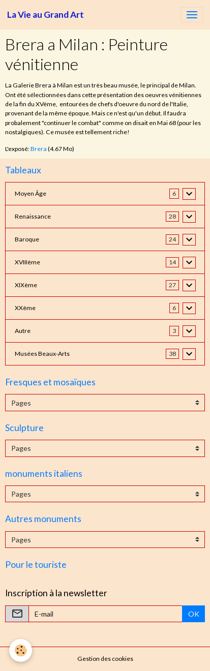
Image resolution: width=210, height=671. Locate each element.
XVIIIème (27, 262)
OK (193, 613)
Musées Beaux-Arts (42, 353)
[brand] (45, 14)
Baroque (27, 239)
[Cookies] (20, 650)
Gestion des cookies (105, 658)
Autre (23, 330)
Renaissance (33, 216)
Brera (39, 148)
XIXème (26, 285)
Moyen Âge (30, 193)
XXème (25, 308)
